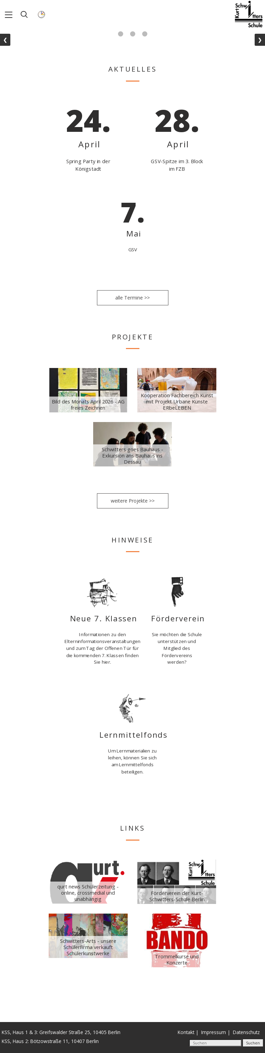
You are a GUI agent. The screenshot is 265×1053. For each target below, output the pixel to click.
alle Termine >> (132, 297)
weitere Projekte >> (133, 500)
